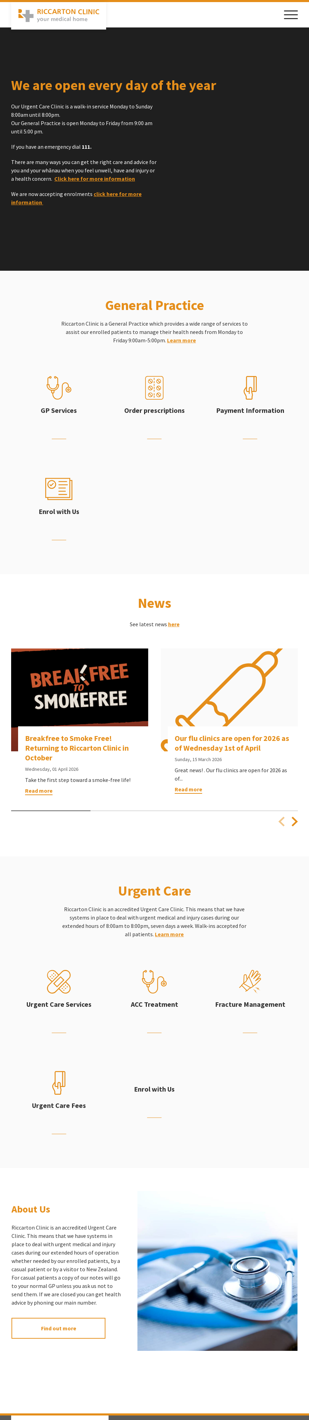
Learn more (181, 341)
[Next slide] (294, 822)
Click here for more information (94, 179)
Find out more (58, 1329)
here (174, 625)
